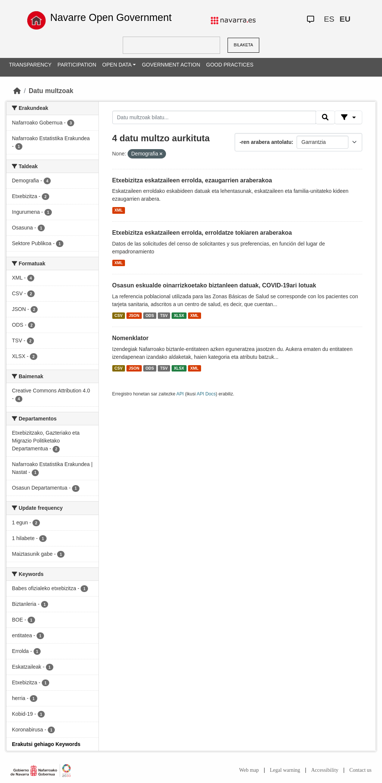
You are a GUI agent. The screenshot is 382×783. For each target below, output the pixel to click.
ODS (149, 315)
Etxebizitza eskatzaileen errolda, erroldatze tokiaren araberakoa (202, 232)
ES (329, 19)
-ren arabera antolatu (265, 142)
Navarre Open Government (111, 17)
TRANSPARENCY (30, 65)
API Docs (206, 394)
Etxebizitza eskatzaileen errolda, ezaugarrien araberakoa (192, 180)
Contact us (361, 770)
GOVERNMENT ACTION (171, 65)
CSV (119, 315)
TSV (163, 315)
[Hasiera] (17, 91)
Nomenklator (130, 338)
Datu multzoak (51, 91)
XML (119, 210)
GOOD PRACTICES (230, 65)
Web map (249, 770)
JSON (134, 315)
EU (344, 19)
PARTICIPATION (76, 65)
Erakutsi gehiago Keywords (46, 744)
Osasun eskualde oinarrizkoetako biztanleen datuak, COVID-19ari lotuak (214, 285)
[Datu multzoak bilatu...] (214, 117)
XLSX (179, 315)
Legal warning (285, 770)
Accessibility (324, 770)
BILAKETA (243, 45)
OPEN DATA (117, 65)
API (180, 394)
